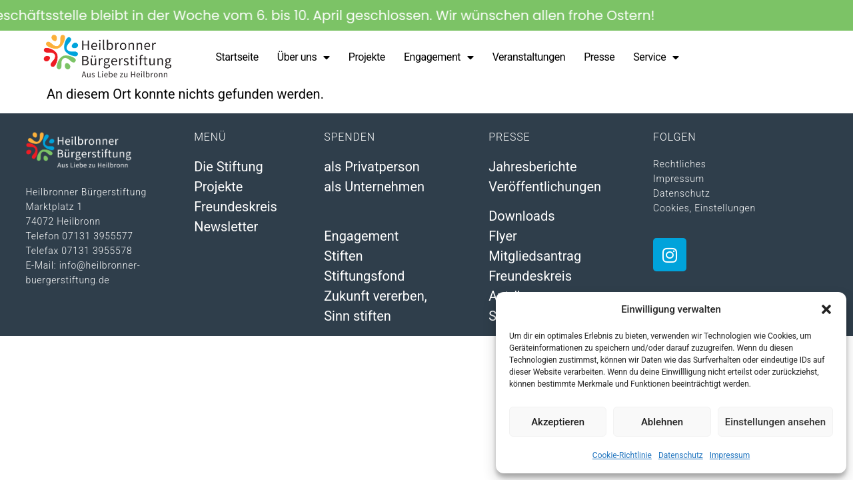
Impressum (730, 455)
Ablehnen (662, 422)
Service (655, 57)
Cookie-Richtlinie (622, 455)
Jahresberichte (532, 167)
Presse (599, 57)
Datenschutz (680, 455)
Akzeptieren (557, 422)
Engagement (439, 57)
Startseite (236, 57)
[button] (826, 309)
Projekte (367, 57)
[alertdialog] (426, 15)
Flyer (502, 236)
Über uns (303, 57)
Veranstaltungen (529, 57)
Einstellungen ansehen (775, 422)
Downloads (521, 216)
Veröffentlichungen (544, 187)
